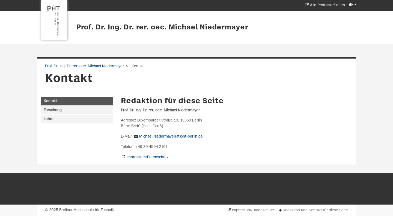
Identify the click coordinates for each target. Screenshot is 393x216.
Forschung (53, 110)
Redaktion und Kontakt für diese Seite (315, 210)
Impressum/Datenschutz (147, 157)
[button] (352, 5)
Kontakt (50, 101)
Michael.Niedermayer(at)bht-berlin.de (171, 136)
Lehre (48, 119)
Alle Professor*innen (327, 5)
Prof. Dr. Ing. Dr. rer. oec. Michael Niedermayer (162, 27)
